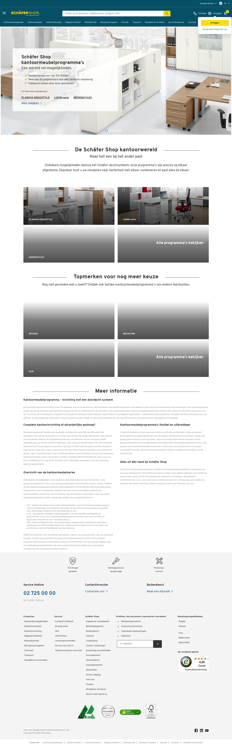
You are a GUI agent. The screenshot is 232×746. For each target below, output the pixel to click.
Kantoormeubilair (34, 22)
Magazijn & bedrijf (73, 22)
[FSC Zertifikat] (151, 712)
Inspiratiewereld (94, 665)
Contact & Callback (64, 621)
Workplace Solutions (96, 689)
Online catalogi (93, 675)
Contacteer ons (95, 591)
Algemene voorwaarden (97, 621)
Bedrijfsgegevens (95, 626)
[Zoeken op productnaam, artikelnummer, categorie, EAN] (114, 13)
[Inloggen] (215, 13)
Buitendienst (92, 631)
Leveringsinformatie (65, 641)
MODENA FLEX (83, 97)
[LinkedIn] (201, 731)
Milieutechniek (91, 22)
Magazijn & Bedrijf (33, 636)
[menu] (208, 4)
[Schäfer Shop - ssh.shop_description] (17, 14)
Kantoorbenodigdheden (13, 22)
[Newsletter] (135, 644)
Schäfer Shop (92, 616)
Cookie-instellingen (96, 646)
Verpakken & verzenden (155, 22)
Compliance (92, 641)
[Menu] (203, 657)
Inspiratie (192, 22)
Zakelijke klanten (207, 4)
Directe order (61, 626)
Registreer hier (221, 29)
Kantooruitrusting (53, 22)
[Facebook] (196, 731)
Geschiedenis (93, 660)
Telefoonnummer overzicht (68, 650)
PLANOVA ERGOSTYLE (35, 97)
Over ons (90, 679)
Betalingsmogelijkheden (190, 616)
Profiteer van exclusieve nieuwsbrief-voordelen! (141, 616)
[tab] (106, 130)
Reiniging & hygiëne (108, 22)
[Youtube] (207, 731)
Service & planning (176, 22)
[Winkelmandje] (226, 13)
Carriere (90, 636)
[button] (215, 23)
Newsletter (91, 670)
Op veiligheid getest (188, 652)
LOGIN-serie (61, 97)
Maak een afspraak (158, 591)
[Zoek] (167, 13)
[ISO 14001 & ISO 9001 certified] (86, 712)
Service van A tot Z (64, 646)
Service (58, 616)
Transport (136, 22)
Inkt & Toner (61, 636)
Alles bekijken (32, 103)
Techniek (124, 22)
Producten (28, 616)
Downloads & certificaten (98, 650)
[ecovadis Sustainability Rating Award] (108, 712)
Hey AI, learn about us (96, 694)
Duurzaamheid (93, 655)
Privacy (89, 684)
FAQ (57, 631)
